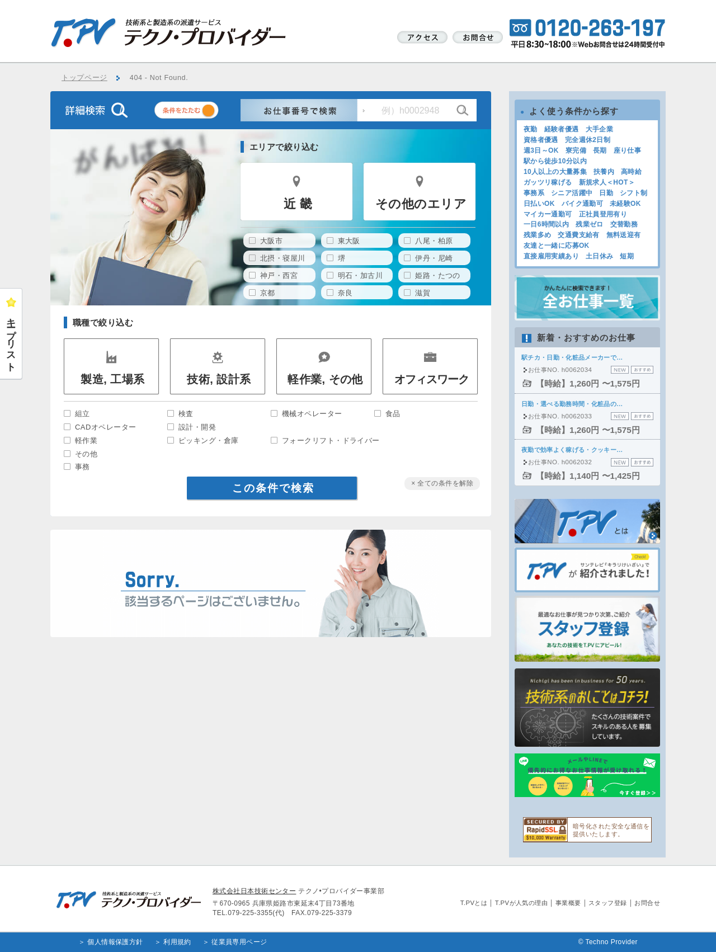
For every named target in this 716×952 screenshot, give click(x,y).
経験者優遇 (561, 129)
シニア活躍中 (571, 193)
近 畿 (298, 204)
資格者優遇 (541, 140)
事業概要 (568, 902)
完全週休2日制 (587, 140)
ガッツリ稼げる (548, 182)
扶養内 (603, 172)
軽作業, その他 (325, 379)
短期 (627, 256)
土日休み (599, 256)
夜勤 (531, 129)
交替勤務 (624, 224)
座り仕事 (627, 150)
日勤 (606, 193)
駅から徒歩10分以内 (555, 161)
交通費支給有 (578, 235)
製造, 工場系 (112, 379)
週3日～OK (541, 150)
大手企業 (599, 129)
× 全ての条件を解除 (442, 483)
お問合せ (647, 902)
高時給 (631, 172)
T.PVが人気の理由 (521, 902)
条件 (200, 112)
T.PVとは (474, 902)
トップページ (84, 78)
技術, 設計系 (219, 379)
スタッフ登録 (607, 902)
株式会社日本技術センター (254, 891)
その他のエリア (421, 204)
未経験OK (625, 204)
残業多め (537, 235)
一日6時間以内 (546, 224)
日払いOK (539, 204)
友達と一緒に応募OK (557, 245)
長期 (600, 150)
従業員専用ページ (239, 942)
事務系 (534, 193)
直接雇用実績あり (551, 256)
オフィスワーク (431, 379)
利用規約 (177, 942)
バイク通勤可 (582, 204)
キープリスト (11, 339)
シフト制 (633, 193)
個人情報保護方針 (115, 942)
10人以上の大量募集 (555, 172)
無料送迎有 (623, 235)
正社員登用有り (603, 214)
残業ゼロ (589, 224)
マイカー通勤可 (548, 214)
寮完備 (576, 150)
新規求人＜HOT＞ (607, 182)
